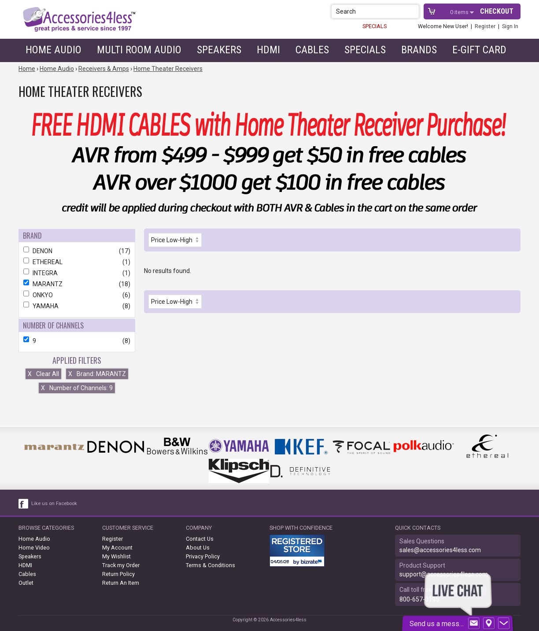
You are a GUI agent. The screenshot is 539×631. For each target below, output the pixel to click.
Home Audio (53, 50)
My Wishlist (116, 556)
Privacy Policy (203, 556)
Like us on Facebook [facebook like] (54, 503)
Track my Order (121, 565)
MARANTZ (76, 284)
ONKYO (76, 295)
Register (485, 26)
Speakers (219, 50)
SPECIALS (374, 26)
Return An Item (120, 582)
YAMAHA (76, 306)
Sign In (510, 26)
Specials (365, 50)
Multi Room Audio (139, 50)
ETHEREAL (76, 262)
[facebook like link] (23, 503)
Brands (419, 50)
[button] (413, 11)
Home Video (34, 547)
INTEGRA (76, 273)
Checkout (496, 11)
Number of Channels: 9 (77, 387)
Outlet (25, 582)
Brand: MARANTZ (97, 373)
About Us (198, 547)
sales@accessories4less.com (440, 550)
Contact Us (200, 538)
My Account (117, 547)
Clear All (43, 373)
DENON (76, 251)
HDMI (268, 50)
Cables (312, 50)
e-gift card (479, 50)
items (460, 12)
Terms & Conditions (210, 565)
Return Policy (118, 574)
